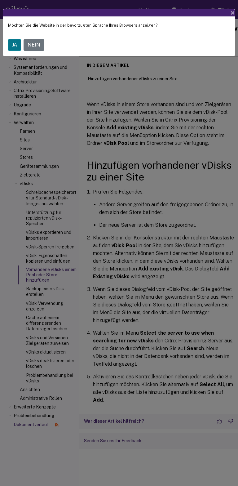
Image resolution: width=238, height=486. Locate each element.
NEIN (34, 45)
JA (14, 45)
